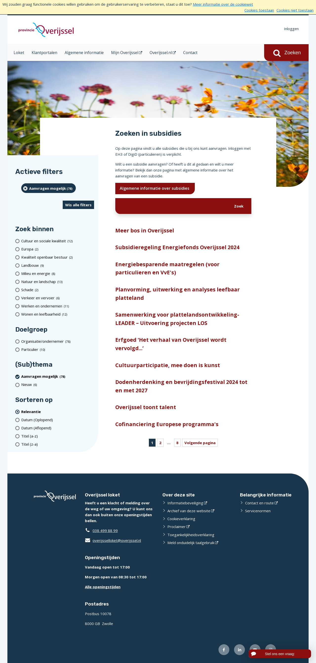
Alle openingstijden (102, 586)
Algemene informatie (84, 52)
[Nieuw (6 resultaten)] (57, 384)
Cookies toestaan (259, 10)
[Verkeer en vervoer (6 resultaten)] (57, 298)
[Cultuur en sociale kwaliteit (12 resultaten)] (57, 241)
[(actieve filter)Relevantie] (57, 411)
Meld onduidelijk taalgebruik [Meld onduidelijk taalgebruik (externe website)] (190, 542)
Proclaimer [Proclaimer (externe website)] (176, 526)
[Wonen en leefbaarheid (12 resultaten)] (57, 314)
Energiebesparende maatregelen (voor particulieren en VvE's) (167, 268)
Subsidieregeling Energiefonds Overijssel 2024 (177, 247)
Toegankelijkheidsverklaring (190, 534)
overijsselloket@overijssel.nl (113, 540)
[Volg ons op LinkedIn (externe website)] (239, 649)
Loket (19, 52)
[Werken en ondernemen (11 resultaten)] (57, 306)
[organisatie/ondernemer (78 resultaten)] (57, 341)
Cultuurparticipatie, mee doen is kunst (167, 365)
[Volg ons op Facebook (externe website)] (223, 649)
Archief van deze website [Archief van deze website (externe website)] (188, 510)
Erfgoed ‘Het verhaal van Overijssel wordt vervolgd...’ (170, 344)
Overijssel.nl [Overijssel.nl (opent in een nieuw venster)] (161, 52)
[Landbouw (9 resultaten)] (57, 265)
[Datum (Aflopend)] (57, 428)
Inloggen (291, 28)
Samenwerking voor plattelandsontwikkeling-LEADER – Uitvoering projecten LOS (177, 318)
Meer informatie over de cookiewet (223, 4)
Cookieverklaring (181, 518)
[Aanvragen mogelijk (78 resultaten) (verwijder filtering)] (48, 188)
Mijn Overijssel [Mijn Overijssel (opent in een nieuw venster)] (124, 52)
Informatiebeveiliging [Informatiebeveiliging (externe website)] (185, 502)
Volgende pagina (200, 442)
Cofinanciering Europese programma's (166, 424)
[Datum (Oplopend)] (57, 420)
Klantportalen (44, 52)
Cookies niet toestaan (295, 10)
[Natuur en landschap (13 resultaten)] (57, 282)
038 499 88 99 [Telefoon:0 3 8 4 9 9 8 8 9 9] (105, 530)
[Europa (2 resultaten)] (57, 249)
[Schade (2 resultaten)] (57, 290)
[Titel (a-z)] (57, 436)
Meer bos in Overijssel (144, 230)
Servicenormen (258, 510)
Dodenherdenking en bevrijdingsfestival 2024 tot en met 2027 (181, 386)
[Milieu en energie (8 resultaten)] (57, 273)
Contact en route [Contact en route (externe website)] (259, 502)
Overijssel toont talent (145, 407)
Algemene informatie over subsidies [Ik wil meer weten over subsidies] (155, 188)
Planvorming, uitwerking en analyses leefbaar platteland (177, 293)
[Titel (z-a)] (57, 444)
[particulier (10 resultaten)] (57, 349)
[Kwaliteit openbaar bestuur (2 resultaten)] (57, 257)
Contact (190, 52)
